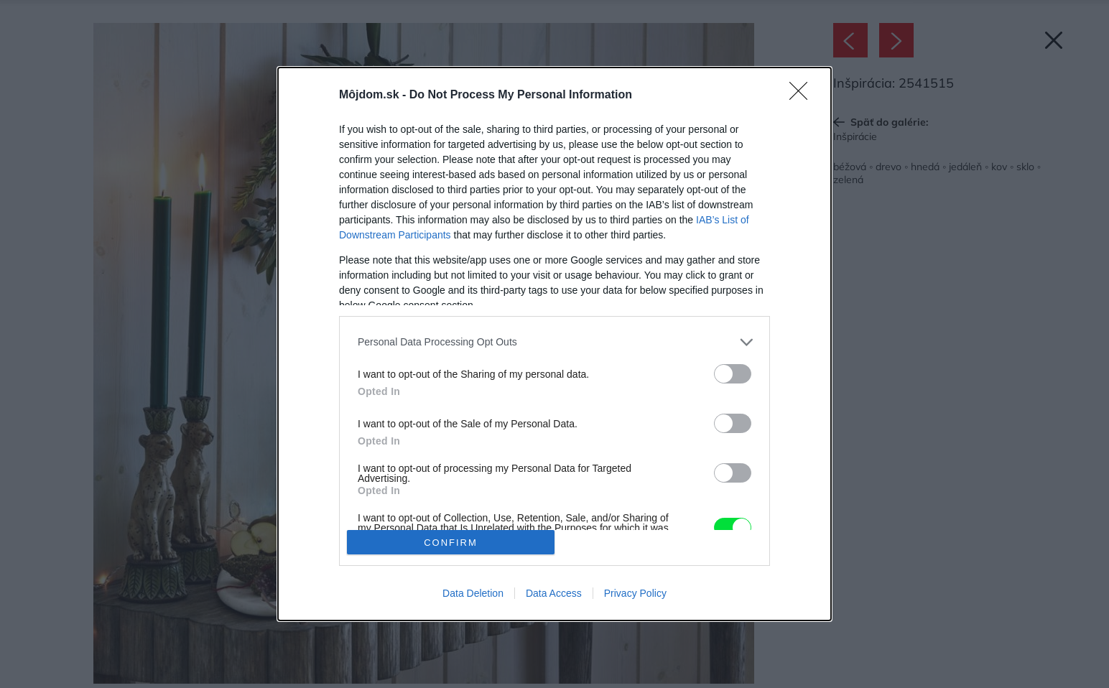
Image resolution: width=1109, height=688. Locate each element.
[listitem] (554, 342)
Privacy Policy (635, 593)
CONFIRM (451, 542)
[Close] (803, 95)
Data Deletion (473, 593)
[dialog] (554, 344)
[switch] (732, 373)
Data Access (554, 593)
